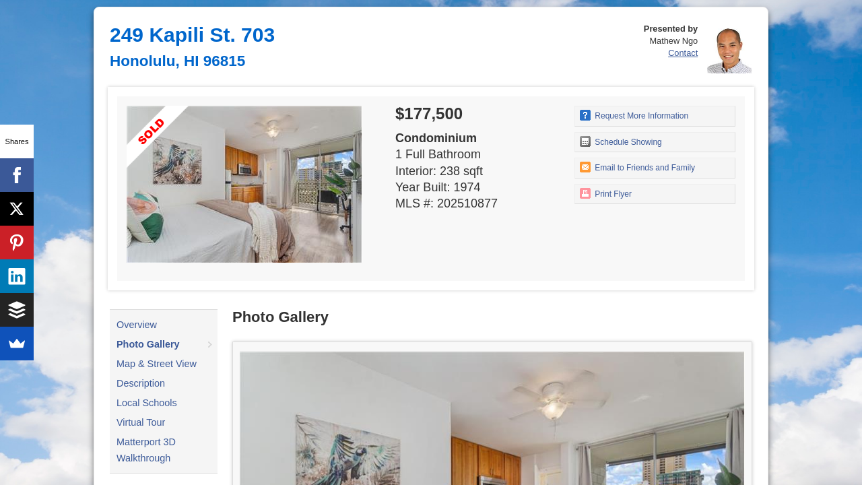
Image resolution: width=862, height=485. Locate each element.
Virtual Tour (141, 422)
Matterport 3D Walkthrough (146, 450)
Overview (137, 324)
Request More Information (634, 115)
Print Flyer (606, 193)
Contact (683, 53)
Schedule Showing (621, 141)
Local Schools (147, 402)
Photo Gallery (148, 344)
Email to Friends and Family (637, 167)
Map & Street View (157, 363)
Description (141, 383)
